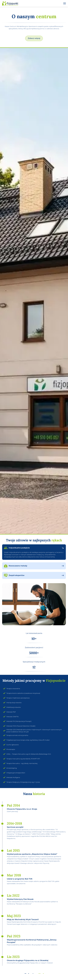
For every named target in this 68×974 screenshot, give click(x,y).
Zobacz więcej (34, 38)
